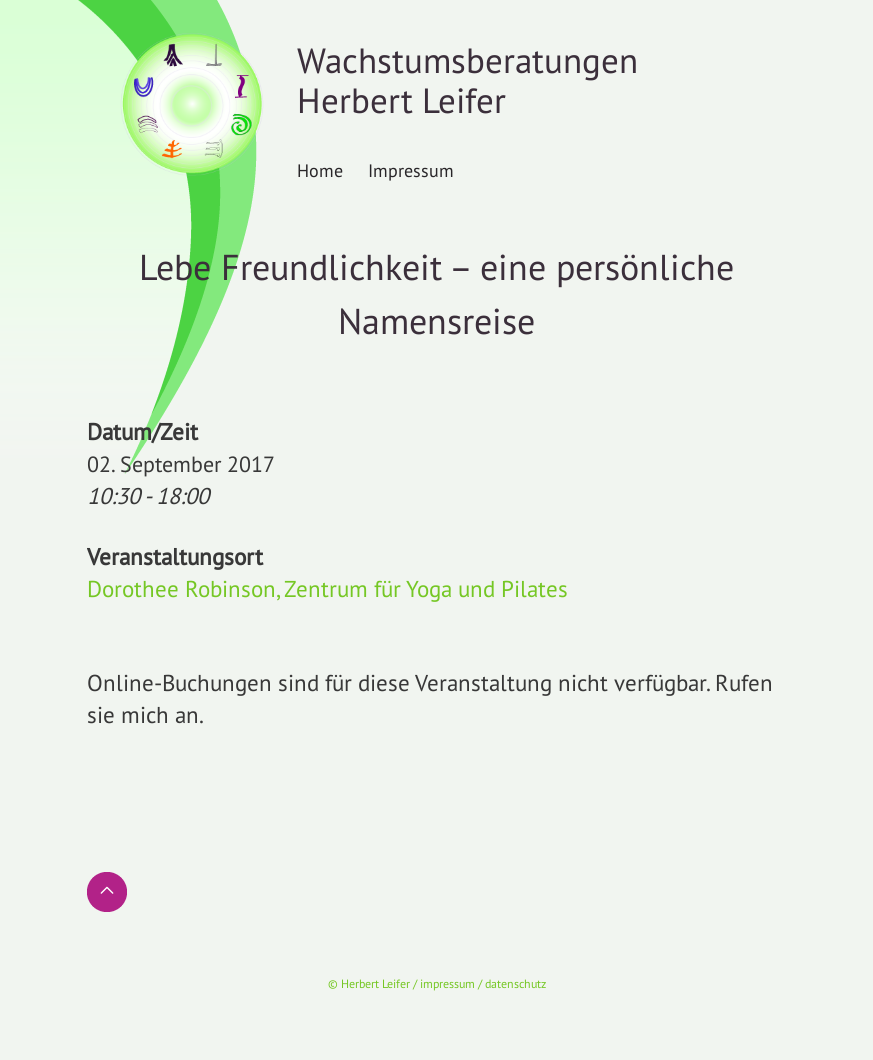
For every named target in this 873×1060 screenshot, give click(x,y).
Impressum (411, 170)
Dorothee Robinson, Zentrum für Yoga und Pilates (327, 588)
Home (320, 170)
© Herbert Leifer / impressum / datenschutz (437, 983)
